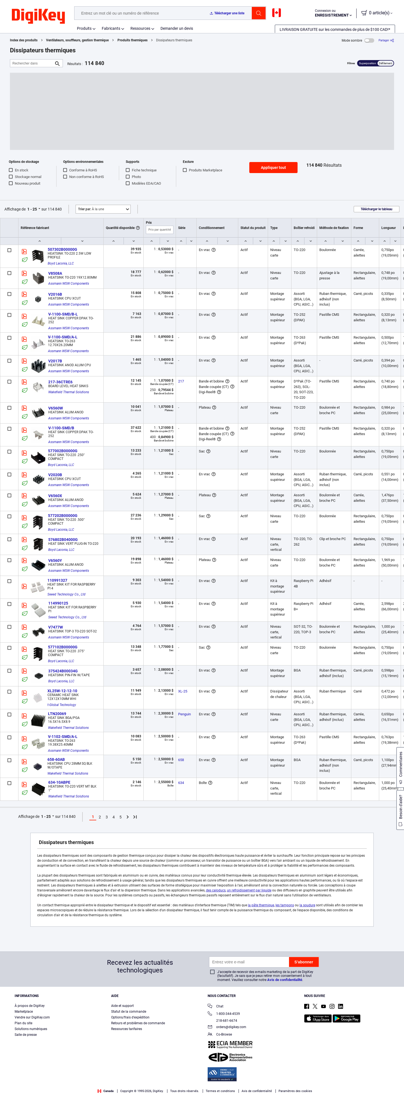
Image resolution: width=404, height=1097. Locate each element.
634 (181, 783)
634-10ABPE (59, 782)
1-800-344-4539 (224, 1014)
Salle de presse (26, 1035)
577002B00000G (62, 451)
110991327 (57, 580)
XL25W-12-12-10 (62, 691)
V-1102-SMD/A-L (62, 736)
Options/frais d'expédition (130, 1017)
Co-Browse (220, 1034)
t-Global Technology (61, 705)
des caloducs (216, 890)
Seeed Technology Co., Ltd (66, 594)
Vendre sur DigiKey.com (32, 1017)
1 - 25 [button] (32, 209)
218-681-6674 (222, 1021)
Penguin (184, 714)
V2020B (55, 475)
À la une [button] (91, 209)
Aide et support (122, 1006)
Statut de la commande (128, 1012)
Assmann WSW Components (68, 283)
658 (181, 760)
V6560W (55, 408)
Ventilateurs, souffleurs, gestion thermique (77, 40)
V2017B (55, 361)
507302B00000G (62, 249)
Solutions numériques (31, 1029)
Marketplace (24, 1012)
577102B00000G (62, 647)
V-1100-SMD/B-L (63, 314)
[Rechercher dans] (32, 63)
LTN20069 (57, 713)
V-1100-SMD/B (61, 428)
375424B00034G (63, 671)
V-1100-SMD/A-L (62, 337)
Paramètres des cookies (295, 1091)
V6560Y (55, 560)
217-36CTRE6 (60, 382)
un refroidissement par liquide (249, 890)
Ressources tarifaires (126, 1029)
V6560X (55, 496)
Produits (84, 28)
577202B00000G (62, 515)
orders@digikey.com (227, 1027)
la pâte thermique (261, 905)
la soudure (307, 905)
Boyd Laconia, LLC (61, 263)
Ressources (140, 28)
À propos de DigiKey (30, 1006)
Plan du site (23, 1023)
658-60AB (56, 759)
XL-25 (182, 691)
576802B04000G (63, 539)
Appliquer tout (273, 167)
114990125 (58, 603)
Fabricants (111, 28)
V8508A (55, 273)
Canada (106, 1091)
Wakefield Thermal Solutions (68, 392)
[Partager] (386, 40)
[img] (38, 16)
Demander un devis (176, 28)
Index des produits (24, 40)
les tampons (284, 905)
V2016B (55, 294)
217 (181, 381)
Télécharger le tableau (376, 209)
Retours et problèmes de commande (138, 1023)
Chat (215, 1006)
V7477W (55, 627)
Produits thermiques (132, 40)
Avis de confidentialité (284, 980)
